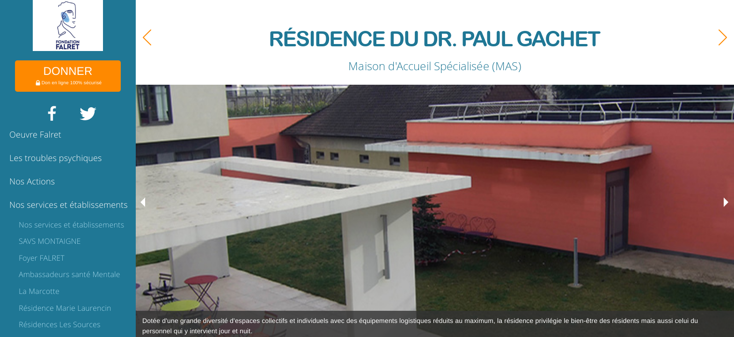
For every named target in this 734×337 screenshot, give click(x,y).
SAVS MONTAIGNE (50, 241)
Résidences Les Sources (60, 324)
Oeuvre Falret (35, 134)
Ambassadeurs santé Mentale (69, 274)
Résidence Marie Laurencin (65, 308)
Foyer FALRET (42, 258)
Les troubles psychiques (55, 158)
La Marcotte (39, 291)
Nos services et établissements (68, 205)
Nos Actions (32, 181)
